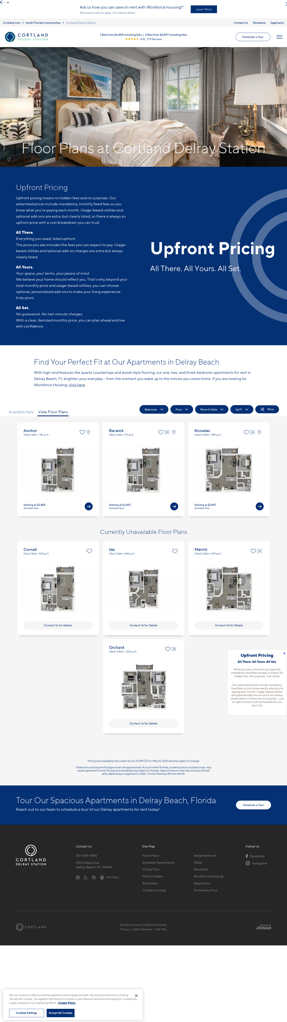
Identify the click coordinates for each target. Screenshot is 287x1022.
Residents (259, 26)
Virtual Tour (151, 872)
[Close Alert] (283, 4)
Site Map (161, 932)
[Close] (136, 995)
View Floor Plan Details (58, 472)
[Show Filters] (267, 412)
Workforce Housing (208, 879)
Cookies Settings (26, 1012)
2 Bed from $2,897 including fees (166, 37)
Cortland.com (11, 26)
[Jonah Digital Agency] (262, 930)
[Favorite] (82, 435)
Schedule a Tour (252, 40)
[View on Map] (89, 435)
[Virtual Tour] (168, 435)
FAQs (198, 866)
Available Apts (21, 415)
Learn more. (68, 16)
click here (77, 388)
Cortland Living (154, 893)
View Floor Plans (53, 415)
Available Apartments (158, 866)
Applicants (277, 26)
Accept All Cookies (60, 1012)
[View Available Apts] (89, 510)
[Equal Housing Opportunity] (78, 880)
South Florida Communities (43, 26)
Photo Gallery (152, 879)
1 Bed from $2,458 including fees (121, 37)
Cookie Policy (67, 1002)
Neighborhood (205, 859)
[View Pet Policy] (109, 880)
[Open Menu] (279, 40)
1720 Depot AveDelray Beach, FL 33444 (94, 868)
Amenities (149, 886)
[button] (3, 2)
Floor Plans (150, 859)
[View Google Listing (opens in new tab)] (143, 42)
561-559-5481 (86, 859)
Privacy (124, 932)
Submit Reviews (142, 932)
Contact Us (241, 26)
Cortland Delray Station (81, 26)
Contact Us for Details (58, 628)
